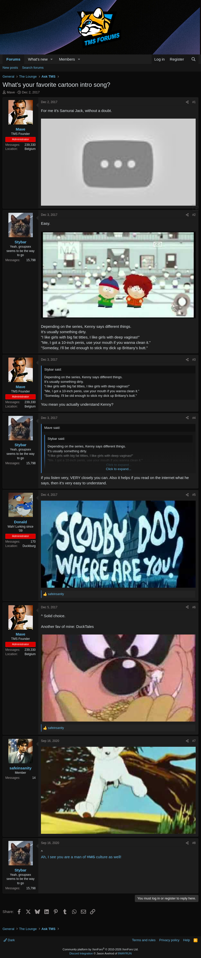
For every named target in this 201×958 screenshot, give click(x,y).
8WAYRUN (125, 953)
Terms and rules (143, 940)
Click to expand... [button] (118, 469)
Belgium (30, 149)
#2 (194, 215)
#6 (194, 607)
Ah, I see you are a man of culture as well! (81, 857)
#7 (194, 741)
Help (186, 940)
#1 (194, 102)
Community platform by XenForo (100, 949)
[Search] (193, 59)
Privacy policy (169, 940)
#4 (194, 418)
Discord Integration (81, 953)
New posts (10, 67)
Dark (9, 940)
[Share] (187, 102)
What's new (38, 59)
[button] (51, 59)
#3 (194, 359)
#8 (194, 843)
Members (67, 59)
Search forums (33, 67)
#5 (194, 495)
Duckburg (29, 546)
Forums (13, 59)
